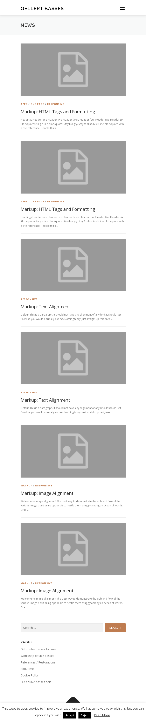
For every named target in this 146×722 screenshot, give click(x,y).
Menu (121, 7)
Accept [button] (70, 715)
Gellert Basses (42, 8)
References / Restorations (38, 662)
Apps (24, 104)
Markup (26, 485)
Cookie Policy (30, 675)
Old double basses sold (36, 682)
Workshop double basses (37, 656)
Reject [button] (85, 715)
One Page (37, 104)
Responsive (55, 104)
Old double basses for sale (38, 649)
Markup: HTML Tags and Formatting (58, 111)
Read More (102, 715)
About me (27, 669)
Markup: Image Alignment (47, 493)
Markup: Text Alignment (45, 306)
